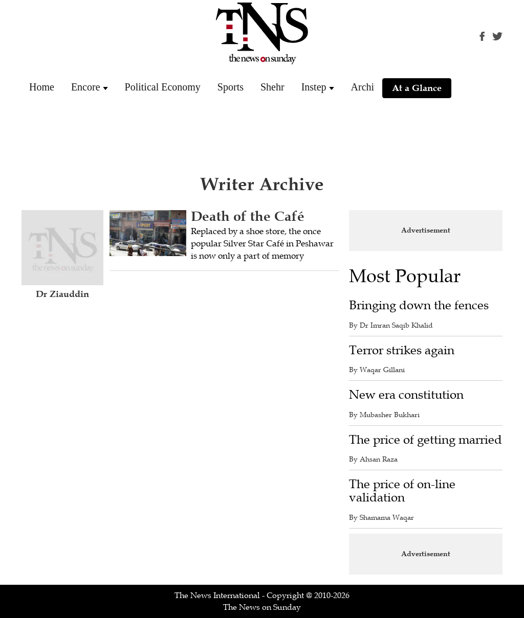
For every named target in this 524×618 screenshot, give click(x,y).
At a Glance (417, 88)
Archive (367, 87)
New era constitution (406, 394)
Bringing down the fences (419, 305)
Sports (230, 87)
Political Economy (163, 87)
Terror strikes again (401, 350)
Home (41, 87)
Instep (313, 87)
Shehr (272, 87)
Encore (85, 87)
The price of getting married (425, 439)
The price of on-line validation (402, 491)
